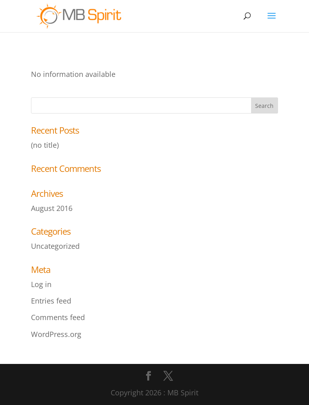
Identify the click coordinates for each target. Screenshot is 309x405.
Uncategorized (55, 246)
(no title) (45, 145)
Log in (41, 284)
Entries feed (51, 301)
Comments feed (58, 317)
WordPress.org (56, 334)
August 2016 (51, 208)
